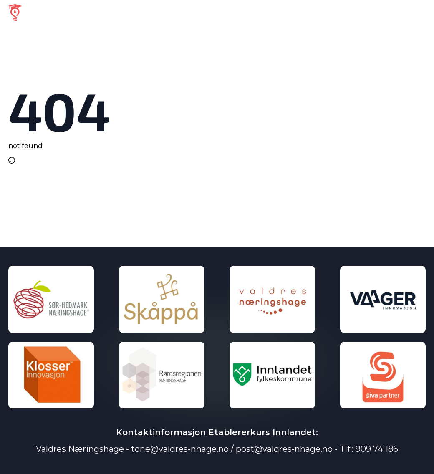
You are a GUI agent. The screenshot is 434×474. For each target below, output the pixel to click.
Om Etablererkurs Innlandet (305, 12)
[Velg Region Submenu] (246, 12)
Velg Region (224, 12)
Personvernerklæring (393, 12)
